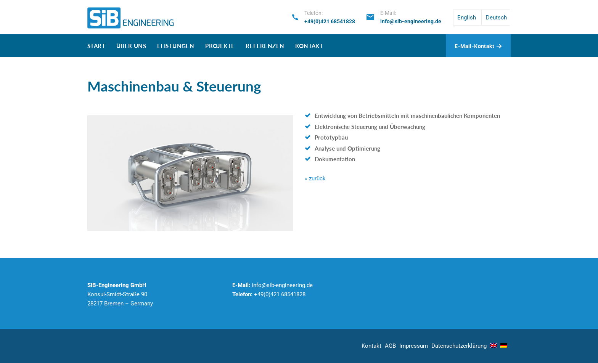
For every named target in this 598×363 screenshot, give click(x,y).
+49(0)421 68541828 (329, 21)
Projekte (220, 45)
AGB (390, 345)
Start (96, 45)
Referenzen (265, 45)
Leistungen (175, 45)
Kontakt (309, 45)
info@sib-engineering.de (410, 21)
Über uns (131, 45)
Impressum (413, 345)
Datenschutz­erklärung (459, 345)
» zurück (315, 178)
